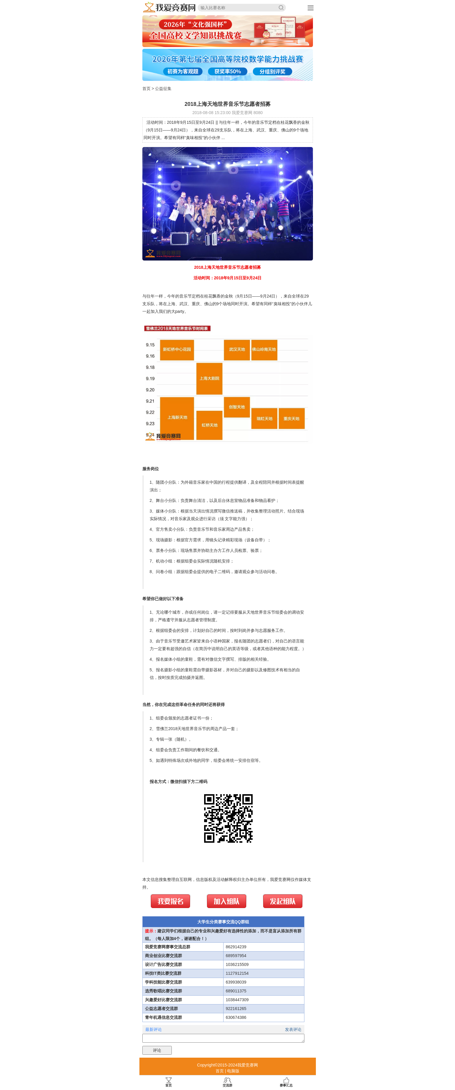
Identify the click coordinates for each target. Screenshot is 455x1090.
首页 (146, 88)
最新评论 (153, 1029)
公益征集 (163, 88)
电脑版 (233, 1071)
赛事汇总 (286, 1082)
